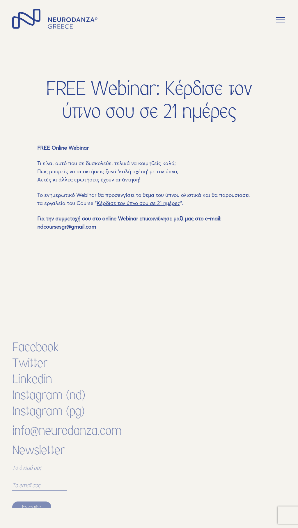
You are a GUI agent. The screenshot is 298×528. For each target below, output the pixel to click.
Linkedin (32, 391)
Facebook (35, 359)
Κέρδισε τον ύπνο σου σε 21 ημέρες (138, 203)
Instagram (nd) (49, 407)
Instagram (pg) (48, 423)
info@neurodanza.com (66, 442)
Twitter (29, 375)
